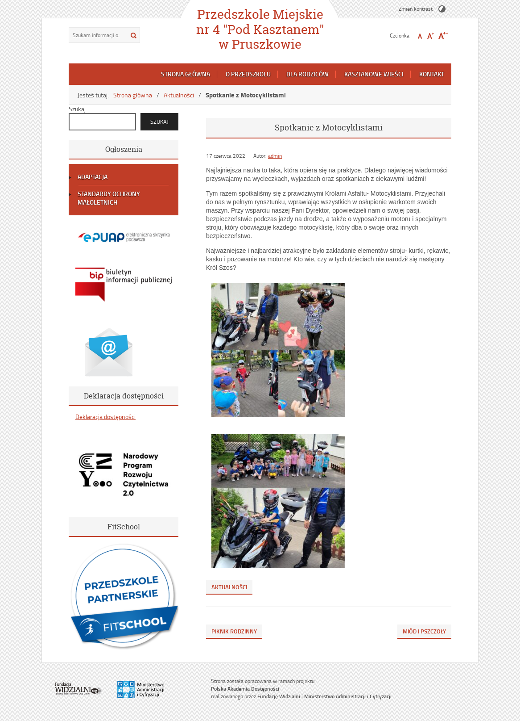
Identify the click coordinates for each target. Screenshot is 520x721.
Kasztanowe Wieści (374, 74)
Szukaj (77, 109)
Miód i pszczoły (424, 631)
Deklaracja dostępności (105, 416)
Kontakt (431, 74)
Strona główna (185, 74)
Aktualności (179, 95)
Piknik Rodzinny (234, 631)
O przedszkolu (248, 74)
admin (275, 155)
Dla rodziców (307, 74)
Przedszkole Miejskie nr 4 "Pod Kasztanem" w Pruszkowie (260, 29)
